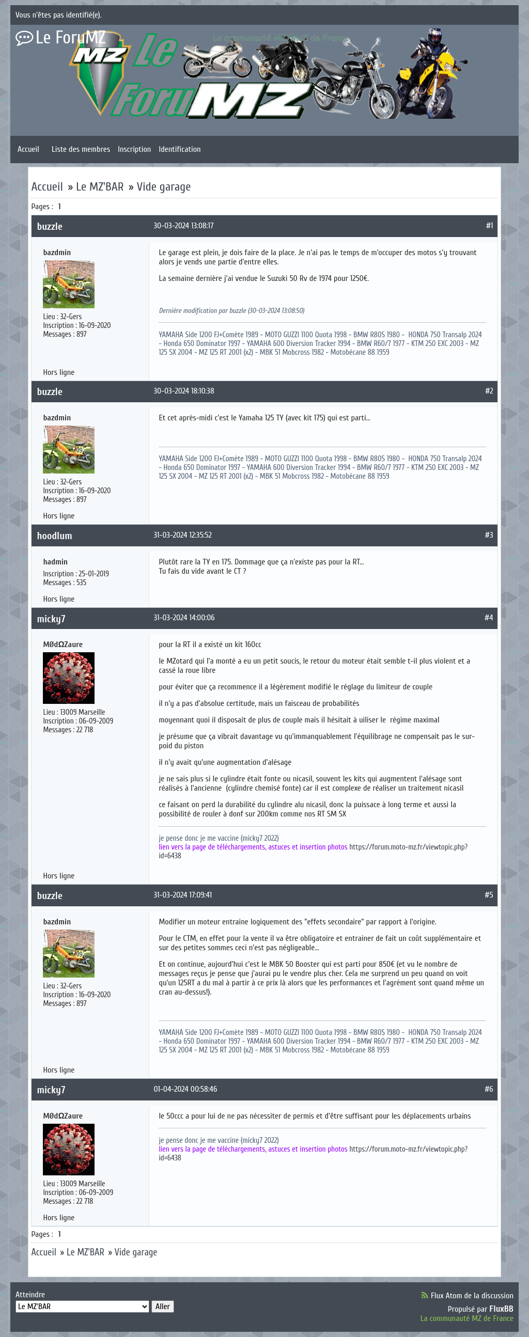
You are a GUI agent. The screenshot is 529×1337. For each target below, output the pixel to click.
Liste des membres (81, 149)
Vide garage (164, 187)
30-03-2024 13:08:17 (183, 225)
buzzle (50, 226)
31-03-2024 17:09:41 (182, 895)
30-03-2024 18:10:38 (183, 391)
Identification (179, 149)
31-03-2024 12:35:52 (182, 535)
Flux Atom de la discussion (472, 1295)
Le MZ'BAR (99, 187)
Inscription (134, 149)
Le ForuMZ (71, 37)
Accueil (28, 149)
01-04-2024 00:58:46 (185, 1089)
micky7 (51, 619)
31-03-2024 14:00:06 (183, 617)
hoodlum (54, 536)
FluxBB (501, 1309)
